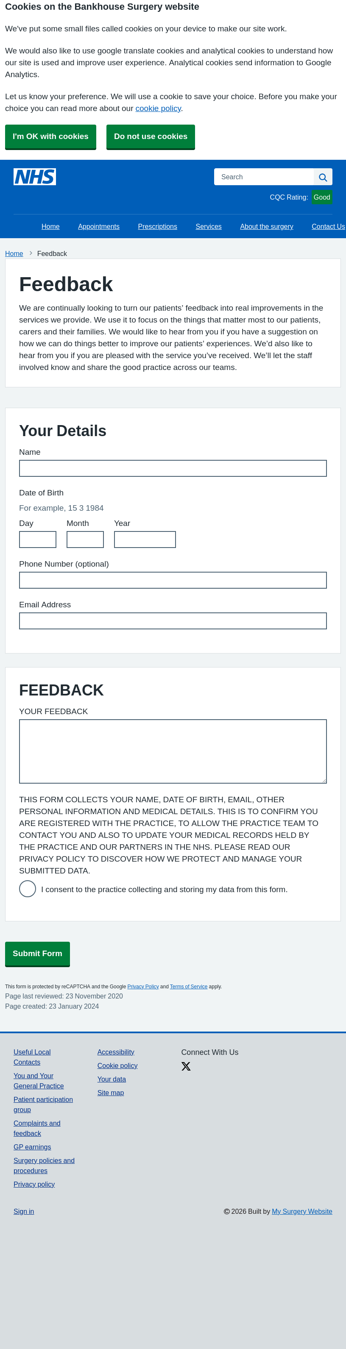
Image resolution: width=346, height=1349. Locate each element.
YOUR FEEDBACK (53, 711)
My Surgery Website (302, 1211)
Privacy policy (34, 1184)
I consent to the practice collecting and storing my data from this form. (164, 889)
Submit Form (37, 953)
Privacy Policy (143, 986)
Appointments (99, 226)
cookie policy (158, 108)
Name (30, 452)
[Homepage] (35, 176)
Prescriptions (157, 226)
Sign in (24, 1211)
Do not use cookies (150, 136)
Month (78, 523)
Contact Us (328, 226)
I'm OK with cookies (51, 136)
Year (122, 523)
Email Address (45, 605)
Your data (112, 1079)
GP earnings (32, 1146)
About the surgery (266, 226)
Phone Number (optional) (64, 564)
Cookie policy (118, 1065)
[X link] (186, 1067)
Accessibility (116, 1052)
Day (26, 523)
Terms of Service (189, 986)
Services (209, 226)
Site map (111, 1092)
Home (51, 226)
